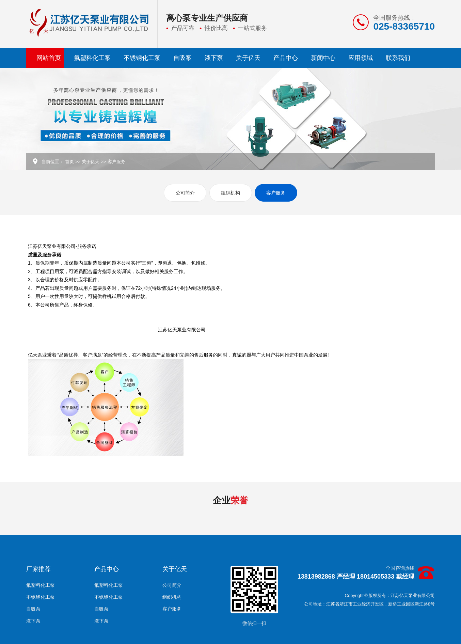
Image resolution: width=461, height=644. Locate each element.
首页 (69, 161)
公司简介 (185, 192)
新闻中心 (323, 57)
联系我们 (398, 57)
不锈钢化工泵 (142, 57)
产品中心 (285, 57)
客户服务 (116, 161)
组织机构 (230, 192)
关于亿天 (248, 57)
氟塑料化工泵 (92, 57)
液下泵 (214, 57)
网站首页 (48, 57)
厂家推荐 (38, 569)
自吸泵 (182, 57)
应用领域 (360, 57)
